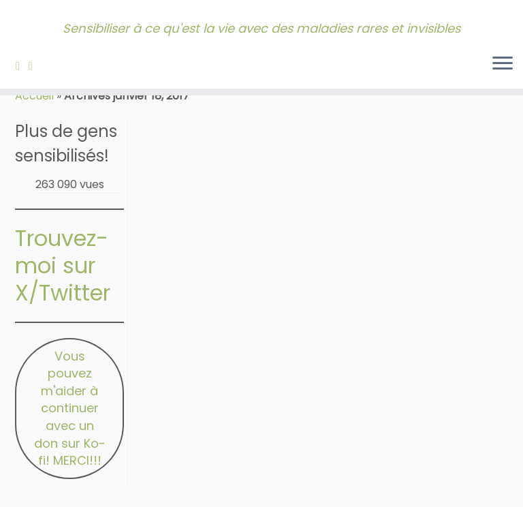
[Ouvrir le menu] (502, 64)
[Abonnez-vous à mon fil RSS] (22, 66)
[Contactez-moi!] (35, 66)
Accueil (34, 96)
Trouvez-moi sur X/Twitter (62, 265)
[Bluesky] (46, 66)
